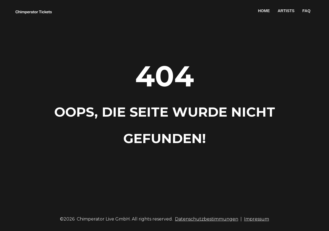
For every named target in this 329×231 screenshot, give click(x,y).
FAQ (306, 11)
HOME (264, 11)
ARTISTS (286, 11)
